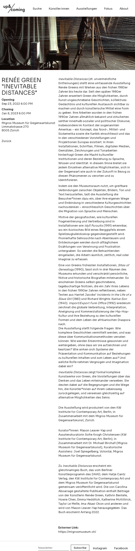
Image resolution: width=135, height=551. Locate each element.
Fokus (108, 9)
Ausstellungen (86, 9)
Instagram (100, 548)
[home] (14, 6)
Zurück (6, 141)
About (124, 9)
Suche (37, 9)
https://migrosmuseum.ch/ (77, 532)
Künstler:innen (59, 9)
